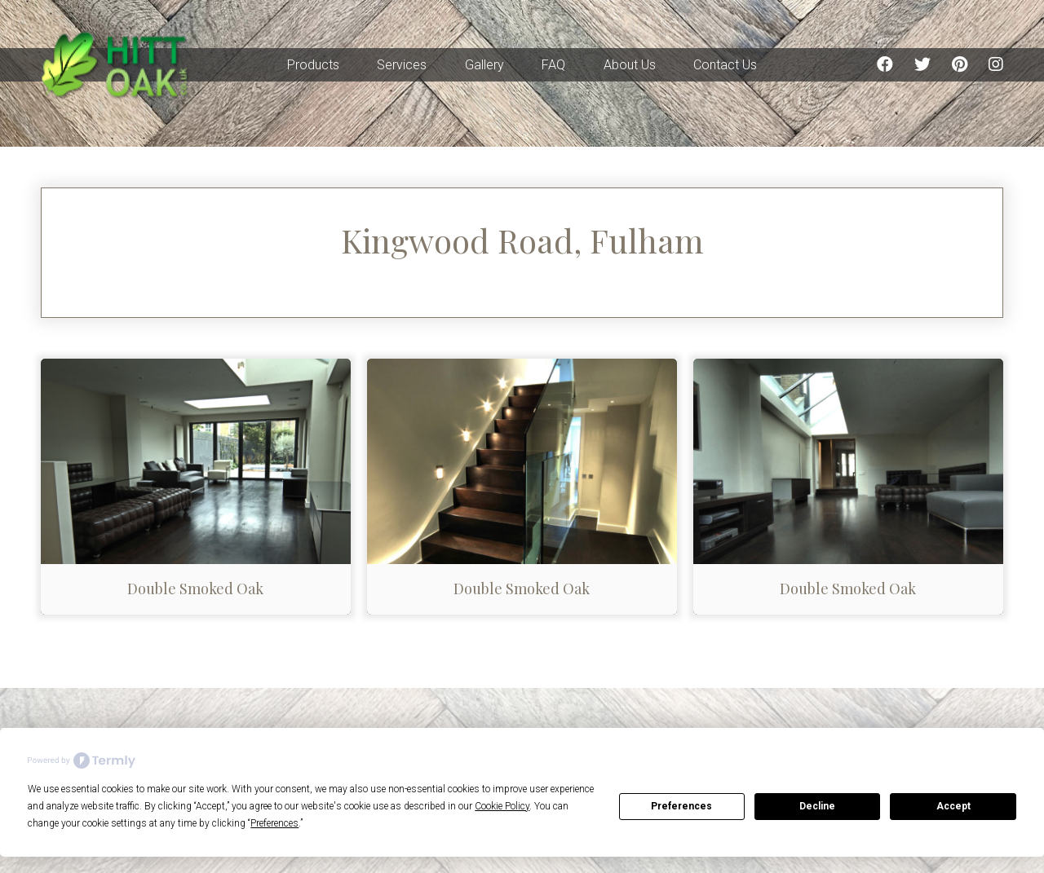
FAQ (553, 65)
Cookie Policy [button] (502, 806)
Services (402, 65)
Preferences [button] (274, 823)
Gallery (484, 65)
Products (313, 65)
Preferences (681, 806)
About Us (630, 65)
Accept (953, 806)
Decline (817, 806)
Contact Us (725, 65)
